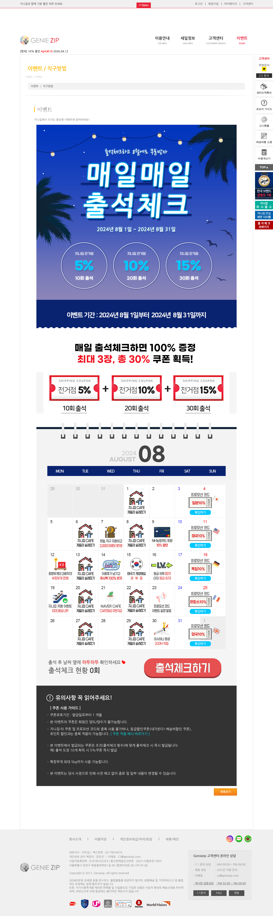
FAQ (219, 893)
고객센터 (248, 4)
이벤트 (35, 86)
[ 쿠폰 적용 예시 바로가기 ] (130, 733)
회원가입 (213, 4)
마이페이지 (230, 4)
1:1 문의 (264, 75)
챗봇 (236, 893)
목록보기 (225, 792)
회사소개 (75, 839)
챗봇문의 (264, 67)
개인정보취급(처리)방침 (136, 839)
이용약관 (101, 839)
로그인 (199, 4)
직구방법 (48, 86)
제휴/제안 (172, 839)
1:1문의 (201, 893)
